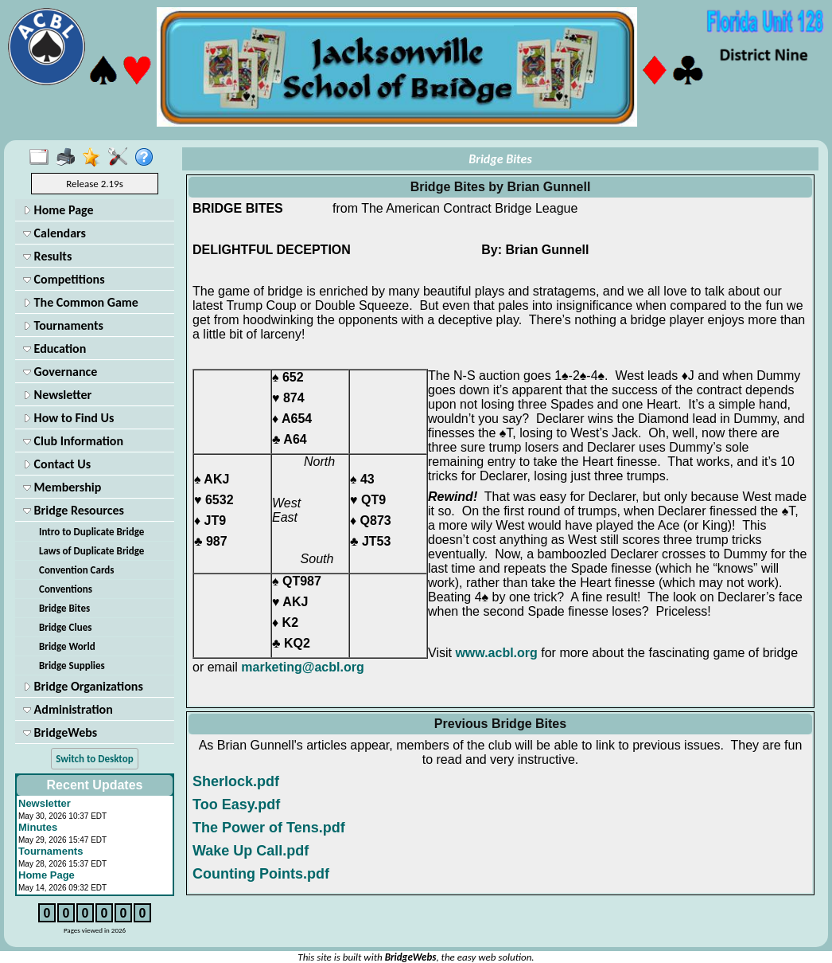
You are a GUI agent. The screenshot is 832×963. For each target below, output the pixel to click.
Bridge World (67, 646)
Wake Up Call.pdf (250, 851)
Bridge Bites (64, 608)
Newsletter (57, 394)
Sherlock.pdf (235, 781)
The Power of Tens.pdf (268, 828)
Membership (62, 487)
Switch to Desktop (94, 759)
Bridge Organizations (83, 686)
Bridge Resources (73, 510)
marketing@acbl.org (302, 667)
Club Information (73, 440)
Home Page (58, 209)
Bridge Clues (65, 627)
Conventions (65, 589)
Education (54, 348)
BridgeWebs (60, 732)
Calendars (54, 233)
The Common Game (80, 302)
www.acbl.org (496, 653)
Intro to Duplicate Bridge (91, 532)
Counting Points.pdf (260, 874)
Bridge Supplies (72, 665)
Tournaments (63, 325)
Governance (60, 371)
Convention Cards (77, 570)
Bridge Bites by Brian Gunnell (500, 187)
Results (47, 256)
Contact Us (57, 464)
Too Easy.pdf (236, 804)
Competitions (64, 279)
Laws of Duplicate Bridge (91, 551)
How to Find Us (68, 417)
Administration (68, 709)
